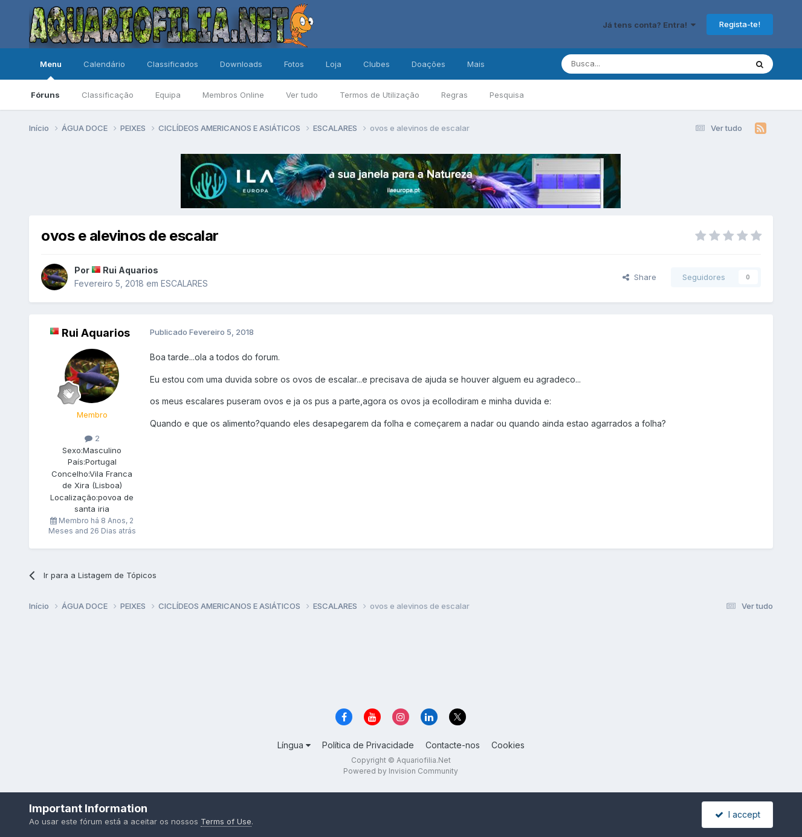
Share (639, 277)
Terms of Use (226, 821)
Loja (333, 64)
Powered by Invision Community (400, 770)
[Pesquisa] (623, 64)
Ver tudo (302, 95)
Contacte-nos (452, 745)
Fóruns (45, 95)
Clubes (376, 64)
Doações (428, 64)
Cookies (508, 745)
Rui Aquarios (130, 270)
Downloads (241, 64)
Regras (454, 95)
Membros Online (233, 95)
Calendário (104, 64)
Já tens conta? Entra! (649, 25)
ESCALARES (184, 283)
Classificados (172, 64)
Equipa (168, 95)
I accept (737, 814)
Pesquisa (507, 95)
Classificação (108, 95)
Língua (294, 745)
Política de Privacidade (368, 745)
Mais (476, 64)
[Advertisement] (401, 661)
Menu (51, 69)
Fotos (294, 64)
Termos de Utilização (379, 95)
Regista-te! (739, 24)
